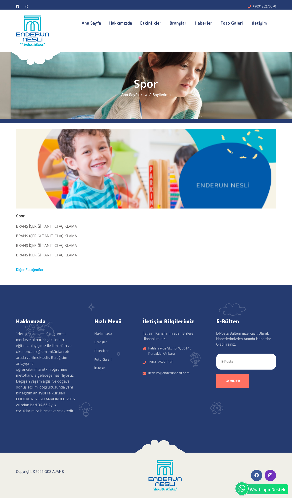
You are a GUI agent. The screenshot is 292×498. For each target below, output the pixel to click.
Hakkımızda (120, 23)
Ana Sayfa (91, 23)
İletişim (259, 23)
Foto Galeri (232, 23)
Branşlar (178, 23)
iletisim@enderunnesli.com (169, 373)
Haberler (203, 23)
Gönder (232, 380)
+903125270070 (264, 6)
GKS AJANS (54, 471)
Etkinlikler (151, 23)
